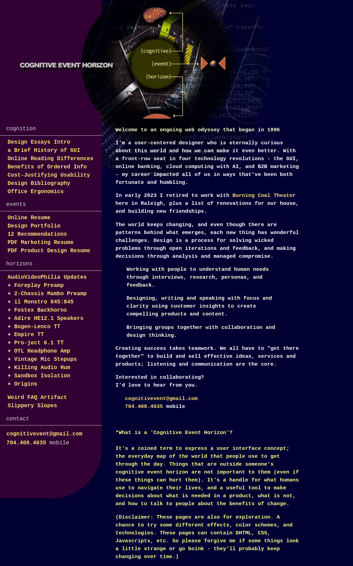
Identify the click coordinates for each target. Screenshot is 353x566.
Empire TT (29, 335)
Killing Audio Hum (42, 368)
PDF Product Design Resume (49, 251)
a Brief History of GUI (44, 150)
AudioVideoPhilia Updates (47, 277)
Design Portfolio (34, 226)
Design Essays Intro (39, 142)
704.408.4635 (26, 443)
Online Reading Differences (50, 159)
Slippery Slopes (32, 406)
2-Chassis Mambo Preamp (50, 294)
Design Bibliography (39, 183)
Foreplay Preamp (39, 285)
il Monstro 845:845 (44, 302)
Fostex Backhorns (40, 310)
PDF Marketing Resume (41, 243)
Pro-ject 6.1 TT (39, 343)
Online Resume (29, 218)
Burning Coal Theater (264, 195)
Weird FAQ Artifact (37, 398)
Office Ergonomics (36, 192)
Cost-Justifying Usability (49, 175)
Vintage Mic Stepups (45, 359)
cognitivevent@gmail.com (44, 434)
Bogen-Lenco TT (37, 327)
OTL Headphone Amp (42, 351)
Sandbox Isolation (42, 376)
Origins (25, 384)
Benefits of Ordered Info (47, 167)
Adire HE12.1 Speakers (49, 318)
